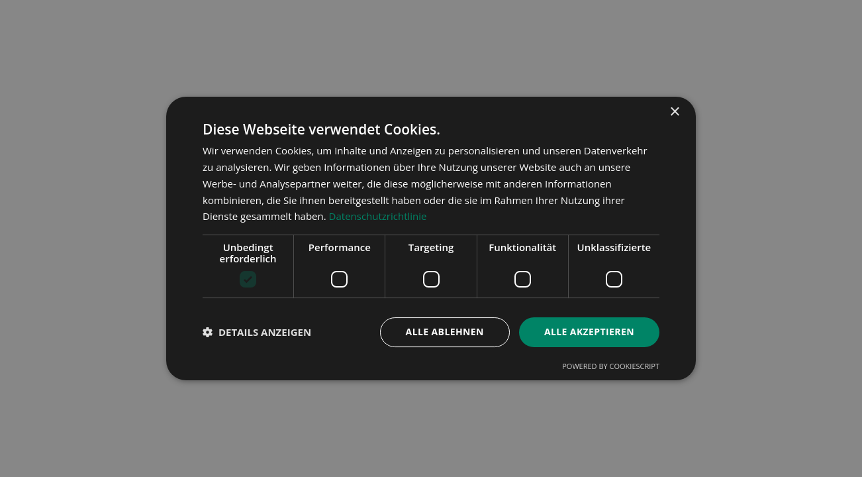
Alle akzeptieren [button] (589, 331)
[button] (257, 333)
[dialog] (431, 238)
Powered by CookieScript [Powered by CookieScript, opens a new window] (610, 366)
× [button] (674, 112)
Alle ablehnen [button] (445, 331)
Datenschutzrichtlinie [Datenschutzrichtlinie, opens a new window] (378, 216)
